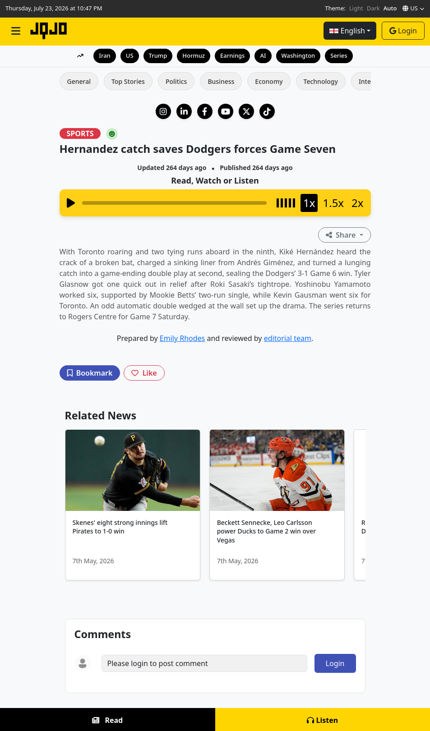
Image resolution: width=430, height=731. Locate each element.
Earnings (232, 55)
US (130, 55)
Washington (298, 55)
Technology (321, 81)
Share (342, 235)
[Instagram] (163, 111)
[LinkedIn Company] (184, 111)
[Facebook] (205, 111)
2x (357, 202)
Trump (158, 55)
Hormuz (193, 55)
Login (403, 31)
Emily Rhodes (182, 338)
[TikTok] (267, 111)
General (79, 81)
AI (263, 55)
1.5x (333, 202)
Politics (176, 81)
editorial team (287, 338)
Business (221, 81)
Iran (104, 55)
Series (338, 55)
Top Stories (128, 81)
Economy (268, 81)
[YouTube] (225, 111)
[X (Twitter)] (246, 111)
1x (309, 202)
